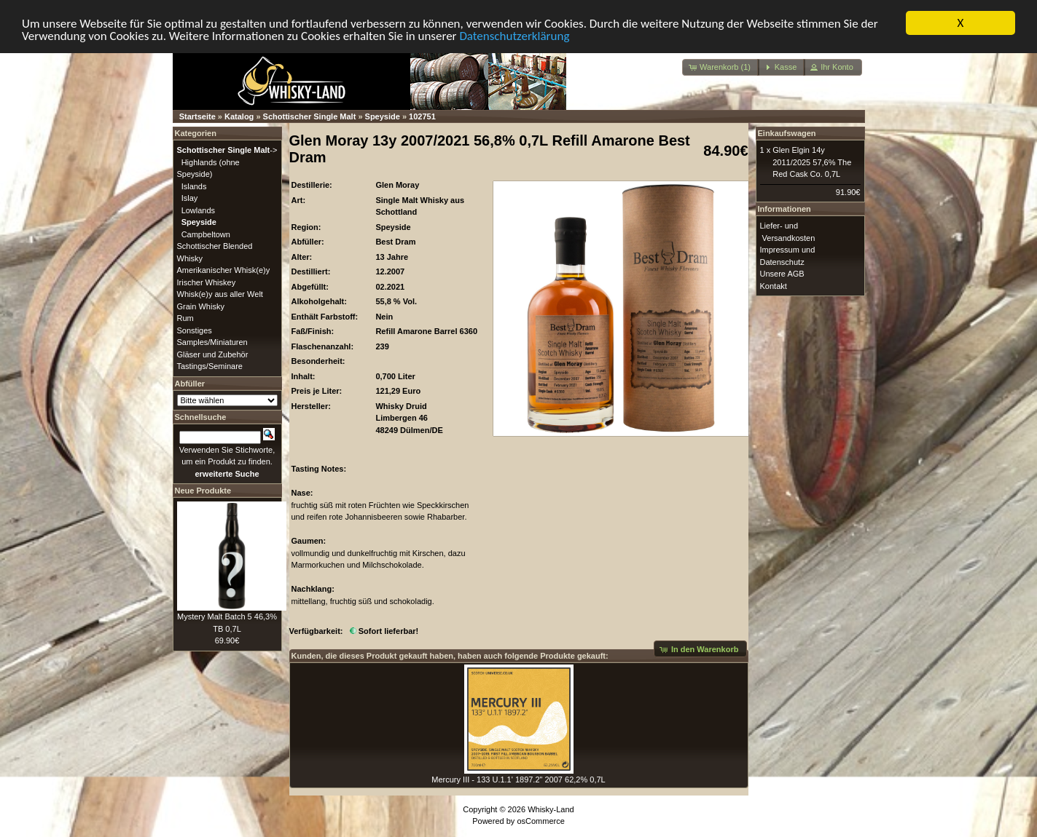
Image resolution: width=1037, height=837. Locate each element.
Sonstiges (194, 329)
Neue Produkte (203, 489)
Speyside (382, 115)
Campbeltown (205, 233)
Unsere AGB (782, 273)
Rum (185, 317)
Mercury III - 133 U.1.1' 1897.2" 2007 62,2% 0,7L (518, 779)
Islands (194, 185)
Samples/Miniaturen (212, 341)
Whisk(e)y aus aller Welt (220, 293)
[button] (720, 66)
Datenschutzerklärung (514, 35)
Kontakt (773, 285)
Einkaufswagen (787, 132)
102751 (422, 115)
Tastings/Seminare (210, 365)
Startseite (197, 115)
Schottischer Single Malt (309, 115)
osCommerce (540, 821)
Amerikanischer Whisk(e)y (223, 269)
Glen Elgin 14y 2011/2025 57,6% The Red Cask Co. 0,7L (811, 161)
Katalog (239, 115)
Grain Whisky (200, 305)
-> (227, 149)
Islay (189, 197)
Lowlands (198, 209)
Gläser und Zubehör (213, 353)
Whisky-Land (551, 808)
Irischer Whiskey (206, 281)
